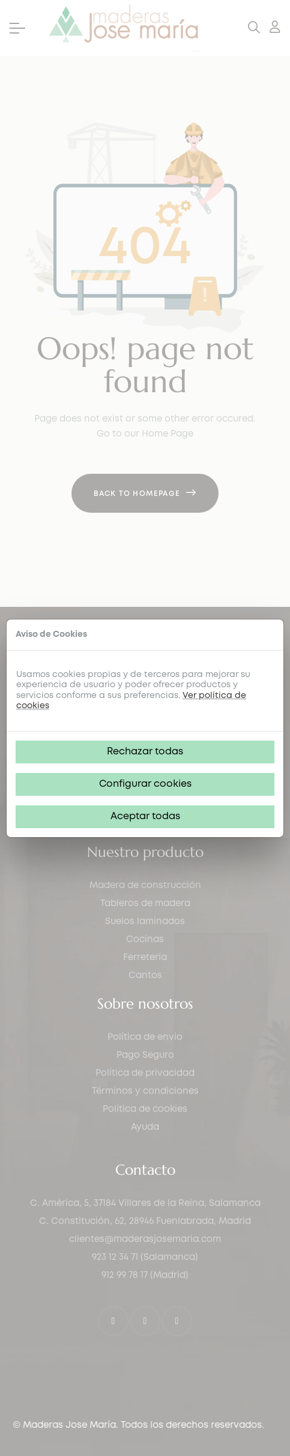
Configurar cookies (145, 784)
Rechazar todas (145, 751)
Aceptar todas (145, 816)
